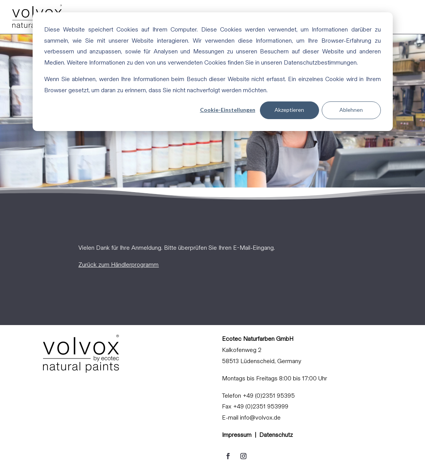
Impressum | (240, 434)
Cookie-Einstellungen (227, 109)
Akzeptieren (289, 109)
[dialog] (213, 71)
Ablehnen (351, 109)
